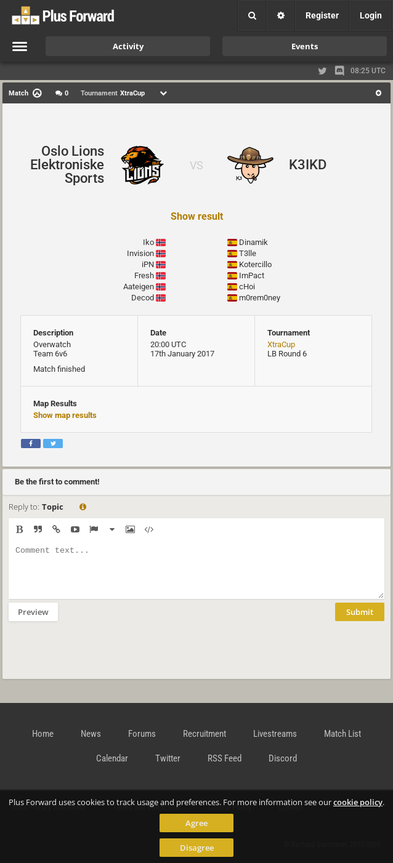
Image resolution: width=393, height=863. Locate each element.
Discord (283, 758)
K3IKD (307, 164)
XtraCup (281, 344)
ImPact (251, 275)
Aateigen (138, 286)
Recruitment (204, 733)
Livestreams (275, 733)
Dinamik (253, 242)
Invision (140, 253)
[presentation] (102, 658)
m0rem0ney (259, 297)
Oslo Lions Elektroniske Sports (67, 164)
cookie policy (358, 802)
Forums (142, 733)
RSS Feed (224, 758)
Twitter (167, 758)
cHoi (247, 286)
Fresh (144, 275)
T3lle (247, 253)
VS (196, 165)
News (91, 733)
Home (43, 733)
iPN (148, 264)
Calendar (112, 758)
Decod (142, 297)
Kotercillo (255, 264)
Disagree (197, 847)
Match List (342, 733)
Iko (148, 242)
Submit (359, 621)
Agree (196, 823)
